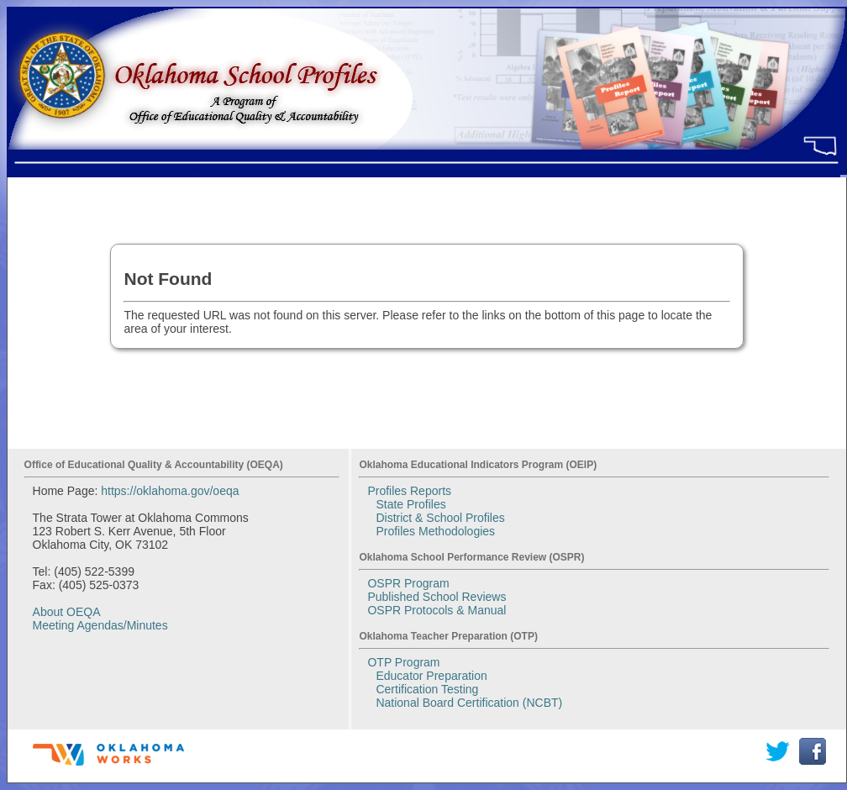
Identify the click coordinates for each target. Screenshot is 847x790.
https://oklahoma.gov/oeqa (170, 491)
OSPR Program (408, 583)
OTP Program (403, 662)
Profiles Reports (409, 491)
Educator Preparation (431, 675)
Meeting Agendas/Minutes (100, 625)
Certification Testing (427, 689)
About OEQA (67, 612)
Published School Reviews (436, 596)
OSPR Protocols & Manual (436, 610)
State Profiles (410, 504)
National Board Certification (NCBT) (469, 702)
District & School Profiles (440, 517)
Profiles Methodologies (435, 531)
